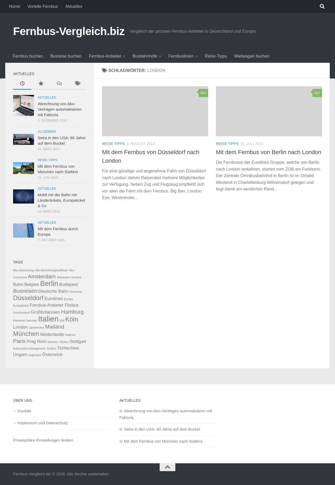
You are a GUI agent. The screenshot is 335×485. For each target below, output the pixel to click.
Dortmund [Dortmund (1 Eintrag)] (76, 291)
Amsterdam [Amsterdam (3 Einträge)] (41, 276)
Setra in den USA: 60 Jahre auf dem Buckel (162, 429)
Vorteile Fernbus (42, 6)
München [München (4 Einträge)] (26, 333)
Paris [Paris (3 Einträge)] (19, 341)
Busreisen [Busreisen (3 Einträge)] (25, 291)
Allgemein (47, 131)
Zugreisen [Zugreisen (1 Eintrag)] (35, 355)
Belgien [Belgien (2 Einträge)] (31, 284)
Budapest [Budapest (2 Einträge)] (68, 284)
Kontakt (24, 411)
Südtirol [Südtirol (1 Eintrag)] (51, 348)
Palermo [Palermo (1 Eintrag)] (70, 334)
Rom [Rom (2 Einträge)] (41, 341)
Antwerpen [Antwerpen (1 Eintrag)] (63, 277)
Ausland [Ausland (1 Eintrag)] (76, 277)
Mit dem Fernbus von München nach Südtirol (163, 441)
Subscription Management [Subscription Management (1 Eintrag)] (29, 348)
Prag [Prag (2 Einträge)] (31, 341)
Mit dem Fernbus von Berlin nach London (268, 152)
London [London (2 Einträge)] (20, 327)
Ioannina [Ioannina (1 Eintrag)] (31, 320)
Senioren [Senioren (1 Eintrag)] (53, 341)
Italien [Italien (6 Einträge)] (48, 318)
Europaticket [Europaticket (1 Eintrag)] (21, 305)
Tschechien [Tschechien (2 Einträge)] (68, 348)
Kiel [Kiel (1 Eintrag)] (62, 320)
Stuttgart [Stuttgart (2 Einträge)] (78, 341)
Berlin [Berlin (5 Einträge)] (49, 283)
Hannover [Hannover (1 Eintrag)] (19, 320)
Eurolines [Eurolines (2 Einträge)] (53, 298)
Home (14, 6)
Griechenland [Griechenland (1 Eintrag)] (21, 312)
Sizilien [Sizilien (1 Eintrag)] (64, 341)
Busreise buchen (66, 56)
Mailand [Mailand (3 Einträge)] (54, 327)
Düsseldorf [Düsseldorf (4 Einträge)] (28, 297)
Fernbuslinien (181, 56)
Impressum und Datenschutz (43, 423)
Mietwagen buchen (252, 56)
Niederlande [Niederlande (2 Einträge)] (52, 334)
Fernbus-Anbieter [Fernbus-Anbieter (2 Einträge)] (47, 305)
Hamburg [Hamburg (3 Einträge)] (72, 312)
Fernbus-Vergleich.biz (69, 31)
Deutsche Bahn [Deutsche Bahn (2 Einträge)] (53, 291)
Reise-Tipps (216, 56)
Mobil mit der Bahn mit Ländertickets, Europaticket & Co (61, 200)
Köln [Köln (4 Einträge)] (71, 319)
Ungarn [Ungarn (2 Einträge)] (20, 354)
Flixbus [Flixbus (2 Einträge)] (72, 305)
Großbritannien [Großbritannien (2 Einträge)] (45, 312)
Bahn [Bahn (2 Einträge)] (18, 284)
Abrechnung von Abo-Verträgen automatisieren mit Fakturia (60, 109)
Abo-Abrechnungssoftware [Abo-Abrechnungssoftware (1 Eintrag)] (51, 270)
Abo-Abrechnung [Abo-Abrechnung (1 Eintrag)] (23, 270)
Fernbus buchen (28, 56)
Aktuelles (73, 6)
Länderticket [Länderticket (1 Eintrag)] (36, 327)
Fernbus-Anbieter (105, 56)
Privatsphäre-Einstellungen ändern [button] (43, 440)
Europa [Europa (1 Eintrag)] (68, 299)
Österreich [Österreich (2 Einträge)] (52, 354)
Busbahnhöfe (144, 56)
